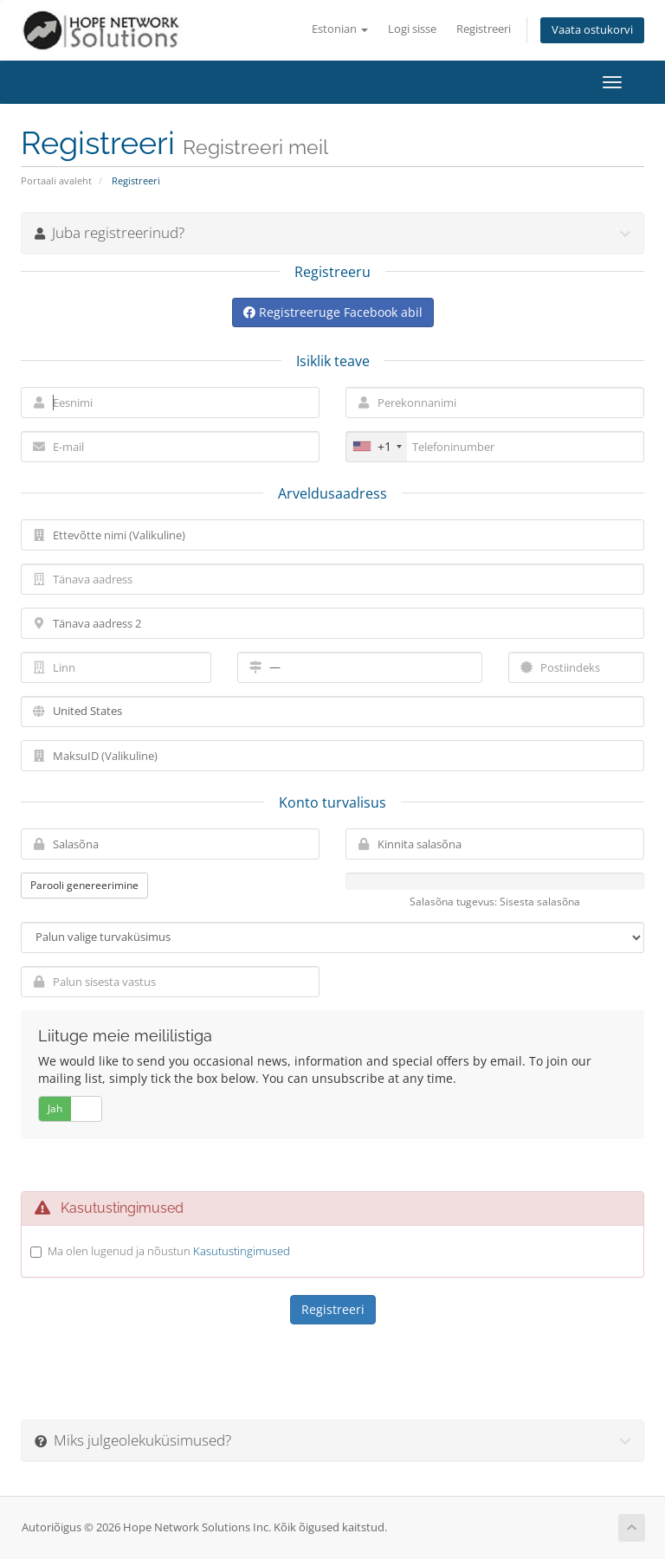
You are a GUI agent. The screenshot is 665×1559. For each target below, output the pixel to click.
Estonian (340, 29)
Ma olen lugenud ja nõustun (169, 1251)
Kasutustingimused (241, 1251)
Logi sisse (412, 29)
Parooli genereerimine (84, 885)
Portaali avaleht (56, 180)
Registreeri (483, 29)
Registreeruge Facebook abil (333, 312)
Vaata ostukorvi (592, 30)
